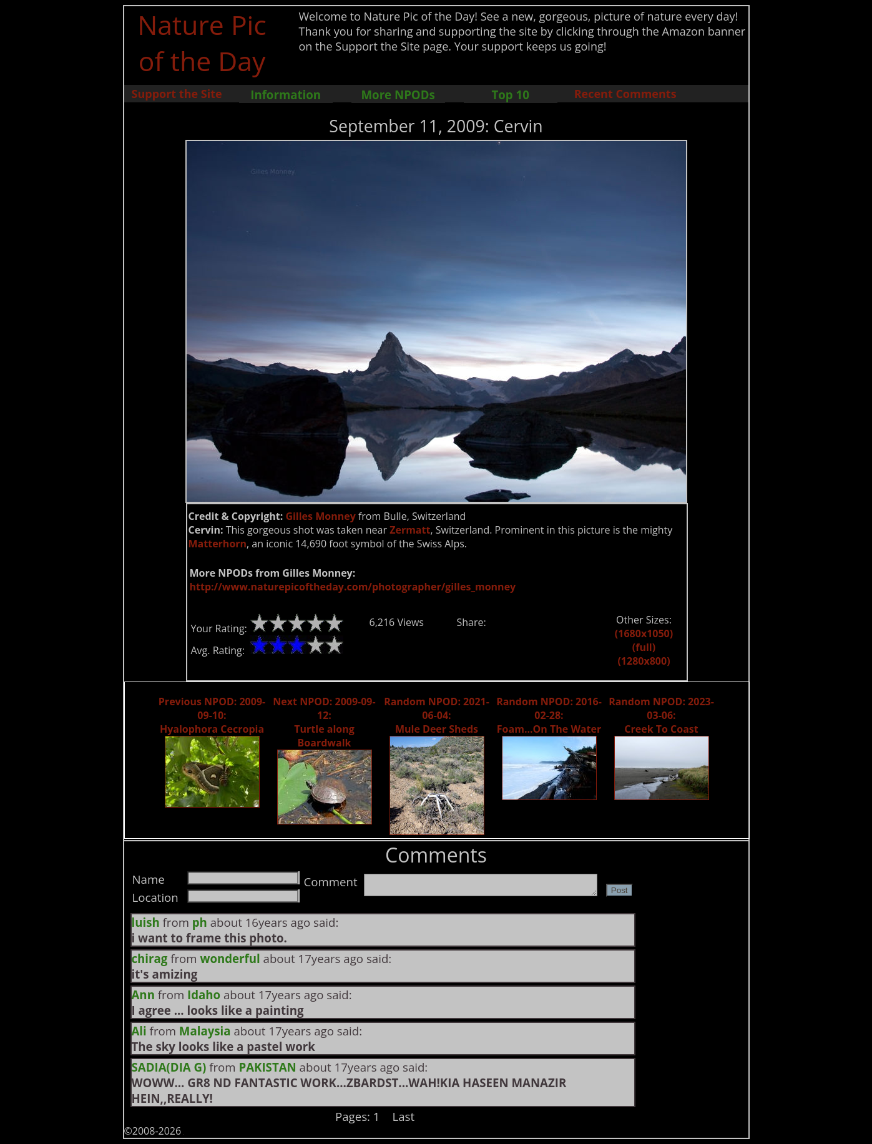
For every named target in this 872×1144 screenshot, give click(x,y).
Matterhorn (218, 543)
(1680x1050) (644, 633)
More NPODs (398, 94)
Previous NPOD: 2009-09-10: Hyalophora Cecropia (212, 715)
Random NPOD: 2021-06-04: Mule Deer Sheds (436, 715)
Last (404, 1116)
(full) (643, 647)
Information (285, 94)
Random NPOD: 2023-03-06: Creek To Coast (661, 715)
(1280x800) (643, 661)
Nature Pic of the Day (202, 42)
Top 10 (510, 94)
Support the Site (177, 93)
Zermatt (409, 530)
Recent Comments (625, 93)
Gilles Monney (320, 516)
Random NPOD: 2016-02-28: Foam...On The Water (549, 715)
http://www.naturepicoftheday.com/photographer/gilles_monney (353, 587)
